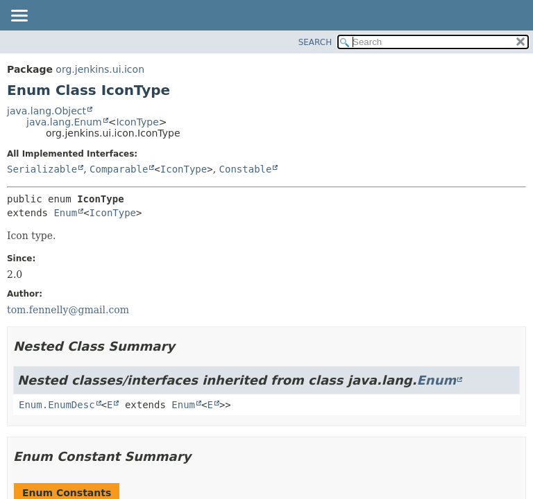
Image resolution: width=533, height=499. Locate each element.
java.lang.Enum (64, 122)
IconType (137, 122)
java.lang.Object (46, 110)
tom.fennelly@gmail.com (68, 309)
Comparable (119, 169)
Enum (65, 212)
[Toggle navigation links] (19, 16)
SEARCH (315, 42)
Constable (245, 169)
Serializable (42, 169)
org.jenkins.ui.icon (100, 69)
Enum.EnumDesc (57, 404)
